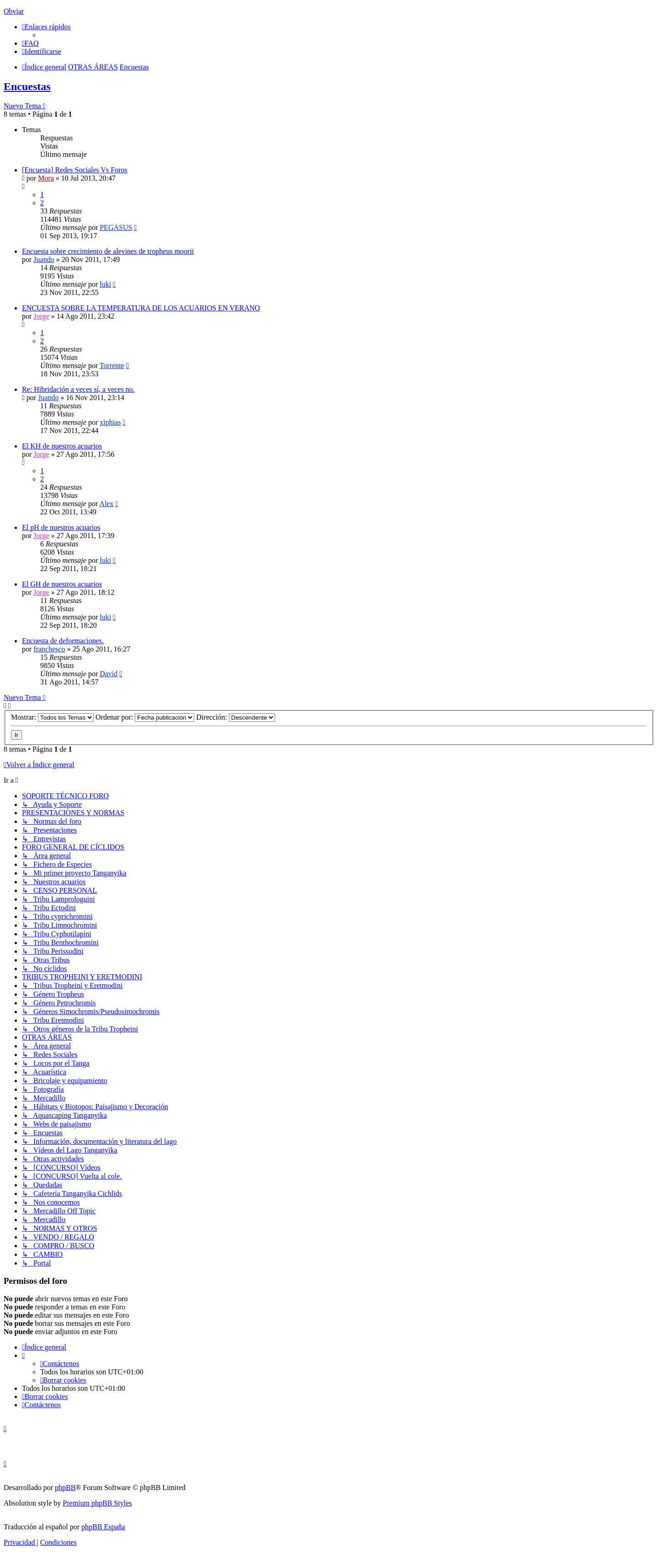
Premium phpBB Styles (97, 1503)
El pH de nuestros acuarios (61, 527)
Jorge (41, 316)
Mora (46, 178)
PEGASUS (116, 227)
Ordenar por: (145, 717)
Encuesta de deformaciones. (63, 641)
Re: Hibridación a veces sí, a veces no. (78, 389)
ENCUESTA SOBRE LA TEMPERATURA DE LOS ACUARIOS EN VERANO (141, 308)
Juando (43, 259)
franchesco (49, 649)
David (108, 674)
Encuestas (27, 86)
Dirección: (235, 717)
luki (105, 284)
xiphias (110, 422)
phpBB (65, 1487)
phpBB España (103, 1527)
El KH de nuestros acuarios (62, 446)
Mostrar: (52, 717)
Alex (106, 503)
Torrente (112, 365)
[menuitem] (30, 43)
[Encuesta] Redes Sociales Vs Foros (74, 170)
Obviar (14, 11)
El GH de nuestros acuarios (62, 584)
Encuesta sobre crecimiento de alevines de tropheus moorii (108, 251)
